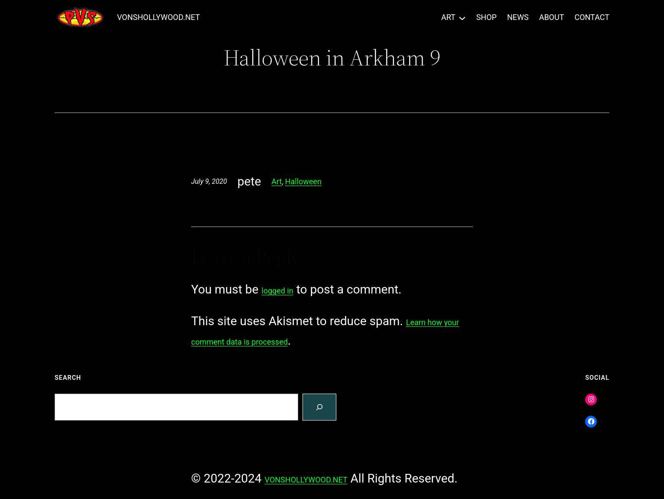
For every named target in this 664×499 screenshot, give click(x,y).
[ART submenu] (462, 17)
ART (448, 17)
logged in (277, 290)
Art (276, 181)
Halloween (303, 181)
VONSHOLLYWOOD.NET (158, 17)
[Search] (319, 407)
